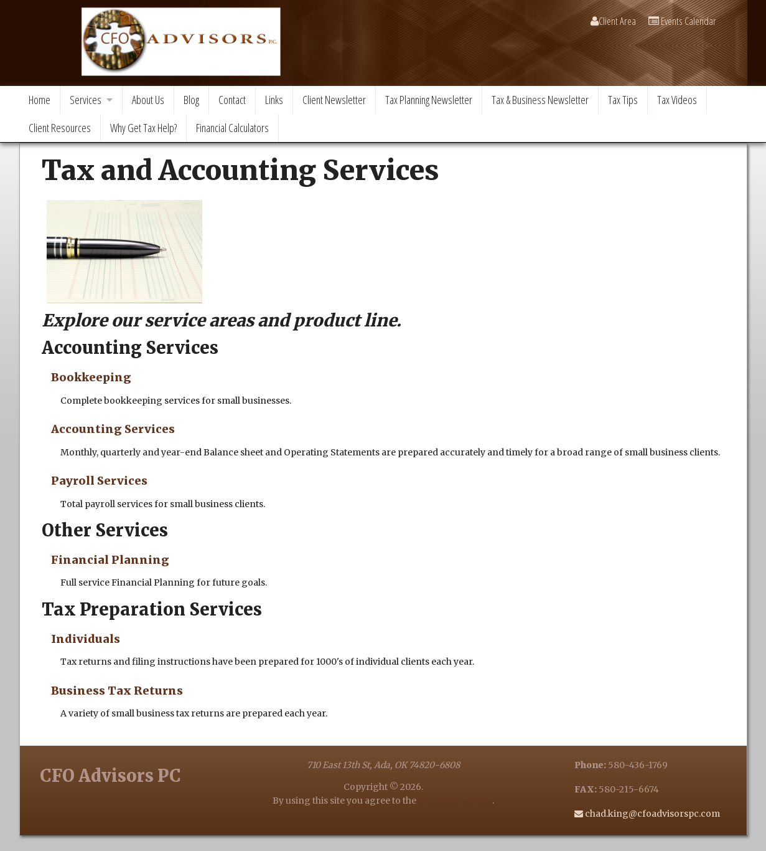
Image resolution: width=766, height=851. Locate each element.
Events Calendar (682, 21)
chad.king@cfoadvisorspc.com (651, 813)
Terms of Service (455, 800)
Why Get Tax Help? (143, 127)
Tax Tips (623, 99)
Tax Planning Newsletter (428, 99)
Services (85, 99)
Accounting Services (113, 429)
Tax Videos (677, 99)
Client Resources (60, 127)
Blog (191, 99)
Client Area (613, 21)
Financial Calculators (232, 127)
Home (39, 99)
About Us (148, 99)
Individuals (85, 639)
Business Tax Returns (117, 690)
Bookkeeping (91, 377)
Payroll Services (99, 480)
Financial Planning (110, 560)
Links (274, 99)
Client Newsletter (334, 99)
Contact (232, 99)
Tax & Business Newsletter (540, 99)
